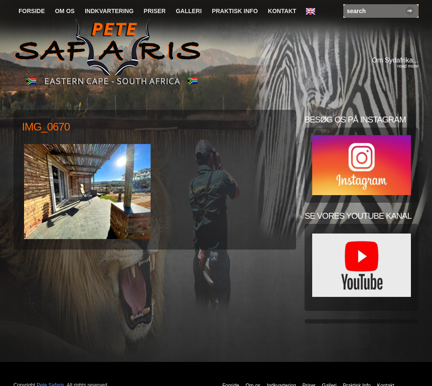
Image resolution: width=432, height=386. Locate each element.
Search (409, 10)
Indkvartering (109, 11)
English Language (312, 11)
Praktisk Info (235, 11)
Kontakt (282, 11)
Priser (155, 11)
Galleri (189, 11)
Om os (65, 11)
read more (407, 65)
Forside (32, 11)
